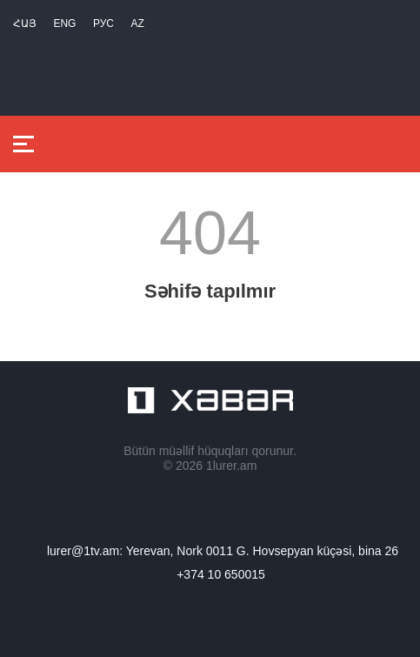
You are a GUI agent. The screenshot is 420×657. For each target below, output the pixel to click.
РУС (103, 23)
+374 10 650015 (221, 574)
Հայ (25, 23)
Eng (64, 23)
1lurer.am (231, 466)
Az (136, 23)
